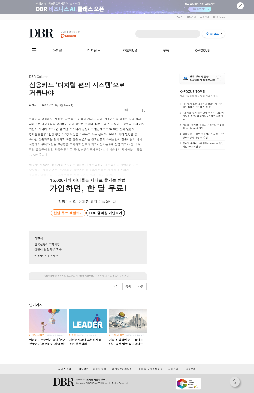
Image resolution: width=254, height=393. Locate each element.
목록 (128, 286)
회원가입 (191, 17)
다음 (141, 286)
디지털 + (93, 50)
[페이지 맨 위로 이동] (235, 382)
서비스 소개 (64, 369)
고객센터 (204, 17)
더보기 (126, 110)
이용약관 (84, 369)
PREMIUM (130, 50)
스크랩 (144, 110)
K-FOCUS (202, 50)
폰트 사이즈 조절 (138, 110)
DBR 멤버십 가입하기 (105, 212)
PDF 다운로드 (132, 110)
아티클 (57, 50)
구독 (166, 50)
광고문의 (191, 369)
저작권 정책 (99, 369)
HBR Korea (219, 17)
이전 (115, 286)
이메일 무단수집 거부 (151, 369)
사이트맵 (173, 369)
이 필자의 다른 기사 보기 (47, 255)
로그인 (179, 17)
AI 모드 (214, 33)
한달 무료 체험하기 (68, 212)
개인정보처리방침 (122, 369)
